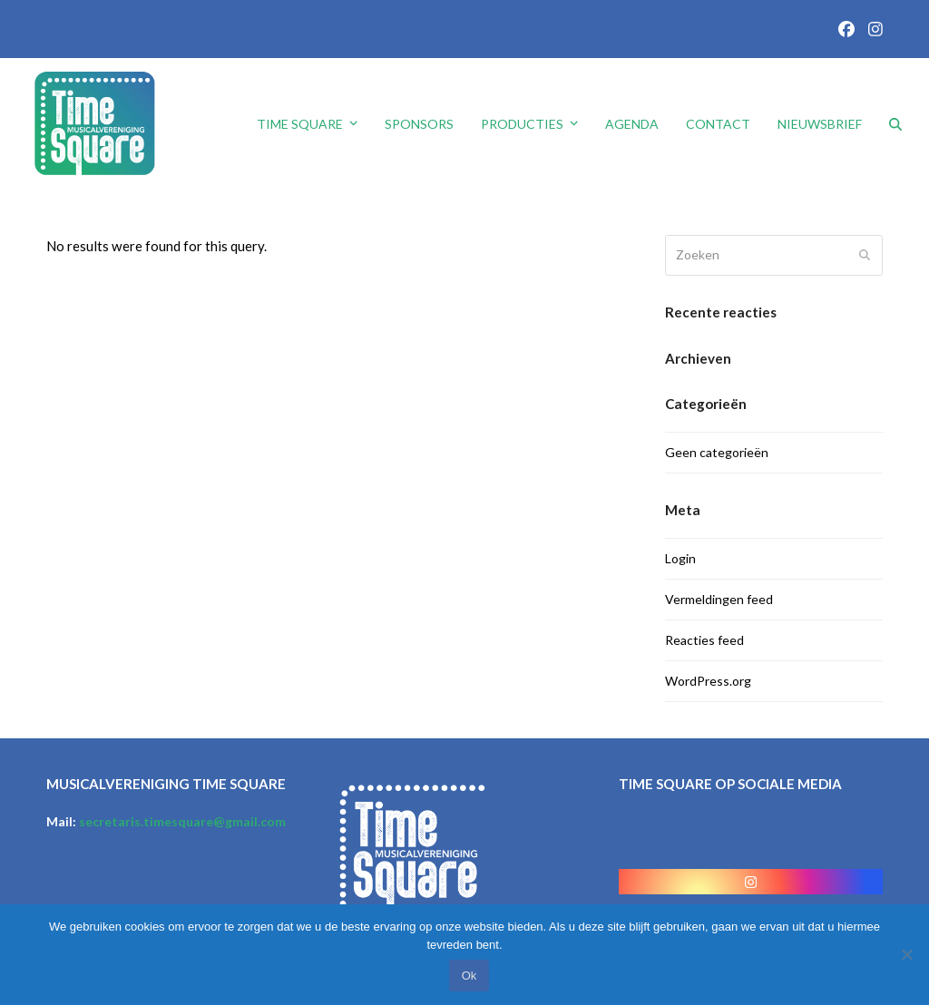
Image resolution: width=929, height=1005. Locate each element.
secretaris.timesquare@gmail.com (182, 821)
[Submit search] (864, 256)
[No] (906, 954)
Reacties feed (704, 640)
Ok (469, 975)
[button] (895, 124)
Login (680, 558)
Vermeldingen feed (719, 599)
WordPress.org (708, 680)
